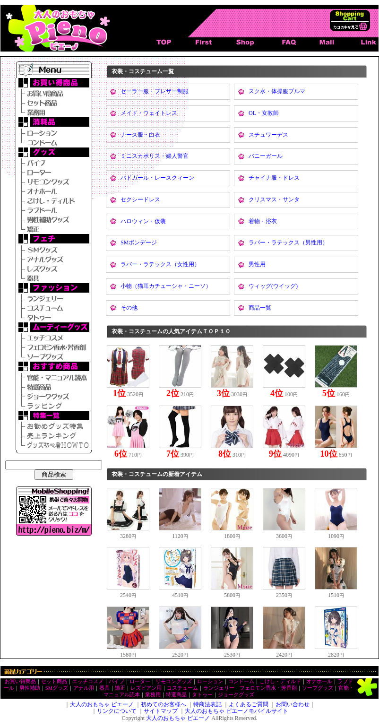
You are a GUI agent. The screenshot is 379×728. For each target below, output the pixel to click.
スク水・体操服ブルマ (277, 91)
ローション (210, 681)
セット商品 (54, 681)
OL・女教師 (264, 113)
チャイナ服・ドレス (274, 177)
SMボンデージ (139, 242)
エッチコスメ (87, 681)
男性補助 (29, 688)
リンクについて (117, 711)
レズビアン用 (146, 688)
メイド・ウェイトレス (149, 113)
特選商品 (176, 694)
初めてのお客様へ (163, 704)
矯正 (120, 688)
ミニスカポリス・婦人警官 (155, 156)
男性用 (257, 264)
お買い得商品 (20, 681)
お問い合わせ (293, 704)
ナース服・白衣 (140, 134)
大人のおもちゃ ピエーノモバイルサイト (236, 711)
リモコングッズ (173, 681)
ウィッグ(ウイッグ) (273, 286)
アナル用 (83, 688)
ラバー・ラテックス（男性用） (288, 242)
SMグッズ (56, 688)
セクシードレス (140, 199)
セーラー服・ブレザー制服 (155, 91)
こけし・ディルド (280, 681)
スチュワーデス (268, 134)
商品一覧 (260, 307)
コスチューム (182, 688)
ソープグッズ (317, 688)
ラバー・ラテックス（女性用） (160, 264)
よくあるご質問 (248, 704)
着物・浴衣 (263, 221)
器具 (104, 688)
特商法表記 (207, 704)
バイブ (116, 681)
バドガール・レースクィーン (157, 177)
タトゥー (202, 694)
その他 (129, 307)
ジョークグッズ (236, 694)
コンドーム (241, 681)
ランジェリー (218, 688)
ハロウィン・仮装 (143, 221)
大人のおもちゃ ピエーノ (102, 704)
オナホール (319, 681)
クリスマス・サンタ (274, 199)
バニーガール (266, 156)
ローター (139, 681)
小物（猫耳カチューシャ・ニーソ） (166, 286)
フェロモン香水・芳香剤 (268, 688)
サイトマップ (161, 711)
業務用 (153, 694)
